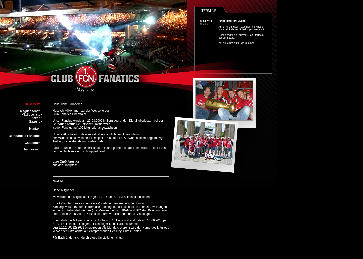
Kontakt (35, 129)
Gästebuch (32, 143)
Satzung (34, 121)
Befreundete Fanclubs (24, 136)
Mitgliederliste (31, 114)
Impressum (32, 149)
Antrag (35, 118)
